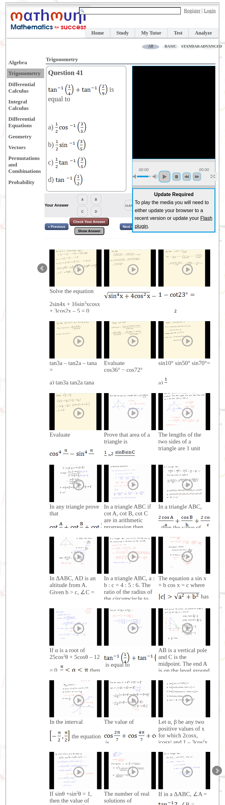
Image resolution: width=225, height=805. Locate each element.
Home (97, 33)
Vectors (17, 147)
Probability (21, 182)
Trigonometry (24, 73)
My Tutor (151, 33)
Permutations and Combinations (24, 164)
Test (178, 33)
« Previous (56, 227)
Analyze (203, 33)
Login (210, 10)
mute (135, 176)
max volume (155, 176)
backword (186, 176)
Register (192, 10)
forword (197, 176)
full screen (213, 176)
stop (176, 176)
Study (122, 33)
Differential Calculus (21, 87)
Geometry (19, 136)
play (164, 176)
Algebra (17, 62)
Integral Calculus (18, 105)
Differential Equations (21, 122)
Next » (128, 227)
